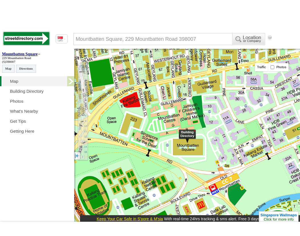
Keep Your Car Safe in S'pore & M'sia (130, 219)
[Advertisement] (97, 61)
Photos (278, 67)
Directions (26, 68)
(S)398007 (8, 61)
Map (8, 68)
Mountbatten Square (20, 54)
